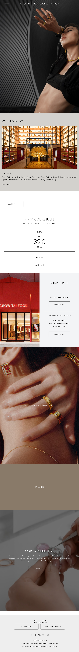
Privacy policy (43, 640)
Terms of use (35, 640)
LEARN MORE (12, 204)
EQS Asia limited (55, 297)
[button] (38, 112)
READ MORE (6, 184)
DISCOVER (39, 569)
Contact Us (26, 626)
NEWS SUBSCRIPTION (53, 626)
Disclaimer (65, 297)
